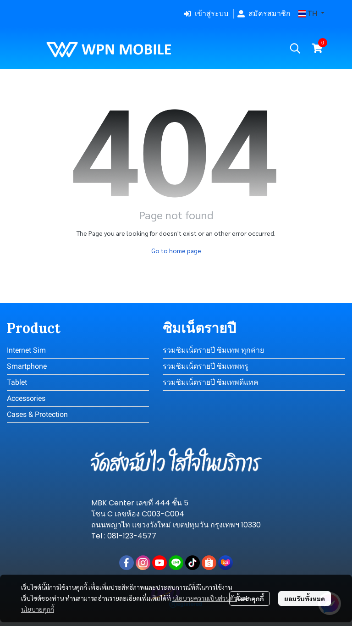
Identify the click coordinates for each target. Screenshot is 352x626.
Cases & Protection (37, 414)
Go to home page (176, 250)
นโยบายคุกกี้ (37, 609)
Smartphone (27, 366)
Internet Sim (26, 350)
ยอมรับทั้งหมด (304, 598)
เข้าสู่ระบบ (206, 13)
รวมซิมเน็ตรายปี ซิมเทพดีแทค (210, 382)
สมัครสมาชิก (264, 13)
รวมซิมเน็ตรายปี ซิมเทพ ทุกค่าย (213, 350)
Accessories (26, 398)
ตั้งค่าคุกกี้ (249, 598)
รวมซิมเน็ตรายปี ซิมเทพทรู (205, 366)
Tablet (17, 382)
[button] (311, 14)
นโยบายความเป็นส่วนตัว (204, 598)
